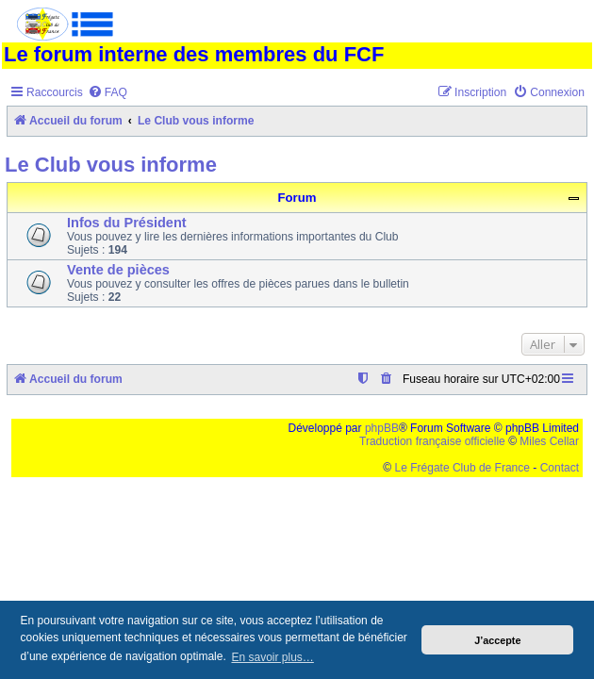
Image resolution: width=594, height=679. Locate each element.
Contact (559, 467)
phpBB (382, 428)
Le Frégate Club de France (462, 467)
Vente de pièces (118, 269)
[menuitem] (107, 93)
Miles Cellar (549, 441)
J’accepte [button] (497, 640)
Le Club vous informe (111, 164)
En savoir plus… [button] (272, 657)
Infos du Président (127, 222)
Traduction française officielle (432, 441)
